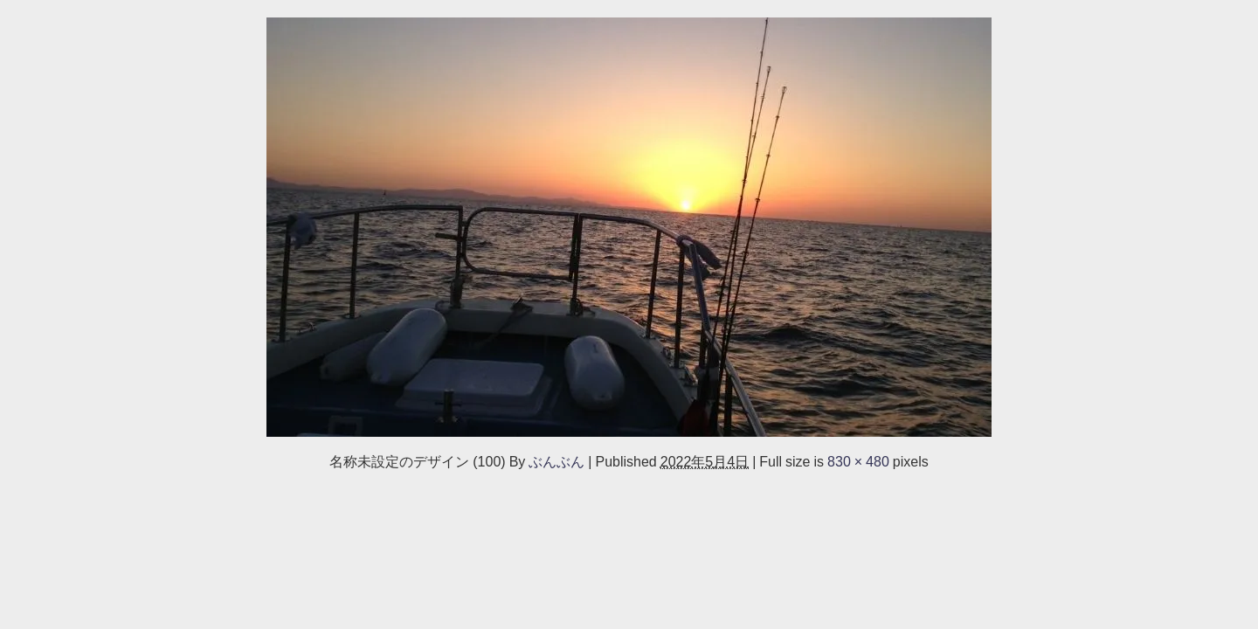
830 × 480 (858, 461)
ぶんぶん (556, 461)
